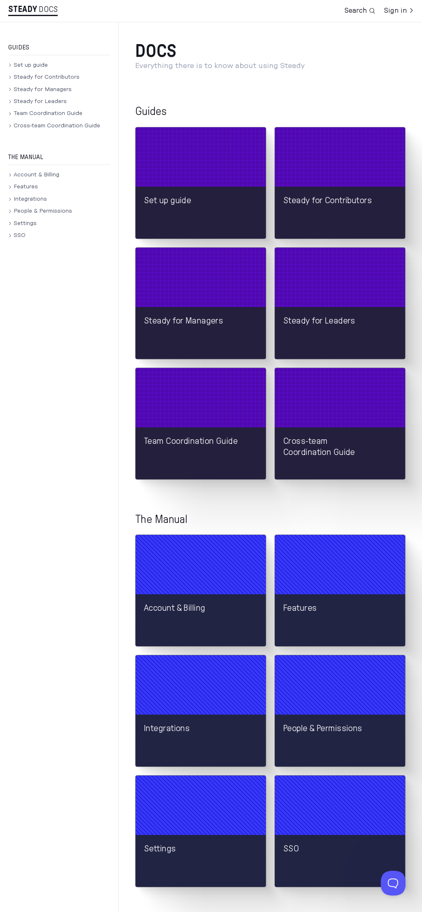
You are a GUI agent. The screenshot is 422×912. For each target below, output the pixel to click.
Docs (48, 9)
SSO (20, 235)
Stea (22, 9)
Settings (25, 223)
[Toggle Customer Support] (393, 883)
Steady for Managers (43, 89)
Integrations (30, 199)
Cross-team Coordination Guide (57, 126)
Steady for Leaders (40, 101)
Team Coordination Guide (48, 113)
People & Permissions (43, 211)
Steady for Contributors (47, 77)
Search (360, 10)
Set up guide (31, 65)
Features (26, 187)
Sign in (399, 10)
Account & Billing (36, 175)
